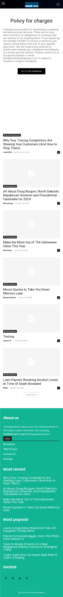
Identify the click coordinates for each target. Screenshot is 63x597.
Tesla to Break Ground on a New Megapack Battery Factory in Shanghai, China (30, 547)
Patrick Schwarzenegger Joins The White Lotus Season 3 (31, 537)
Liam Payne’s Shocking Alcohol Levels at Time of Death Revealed (30, 382)
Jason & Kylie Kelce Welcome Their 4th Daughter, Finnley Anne (29, 529)
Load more (31, 394)
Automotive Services (12, 135)
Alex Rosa (7, 250)
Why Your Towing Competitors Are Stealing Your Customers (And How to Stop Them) (30, 144)
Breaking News (10, 186)
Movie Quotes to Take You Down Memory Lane (31, 508)
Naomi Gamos (9, 297)
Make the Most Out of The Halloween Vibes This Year (28, 500)
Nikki (5, 388)
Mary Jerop (8, 203)
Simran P (7, 340)
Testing (8, 336)
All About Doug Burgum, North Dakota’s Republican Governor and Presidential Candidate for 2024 (31, 195)
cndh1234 (7, 152)
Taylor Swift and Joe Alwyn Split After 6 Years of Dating (30, 556)
